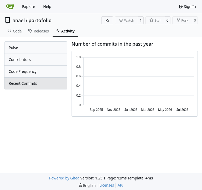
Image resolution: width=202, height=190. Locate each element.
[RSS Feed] (107, 20)
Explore (28, 6)
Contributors (20, 59)
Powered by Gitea (64, 177)
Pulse (13, 47)
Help (47, 6)
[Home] (10, 6)
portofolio (40, 20)
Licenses (106, 185)
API (120, 185)
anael (19, 20)
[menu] (87, 185)
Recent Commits (23, 83)
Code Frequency (23, 71)
